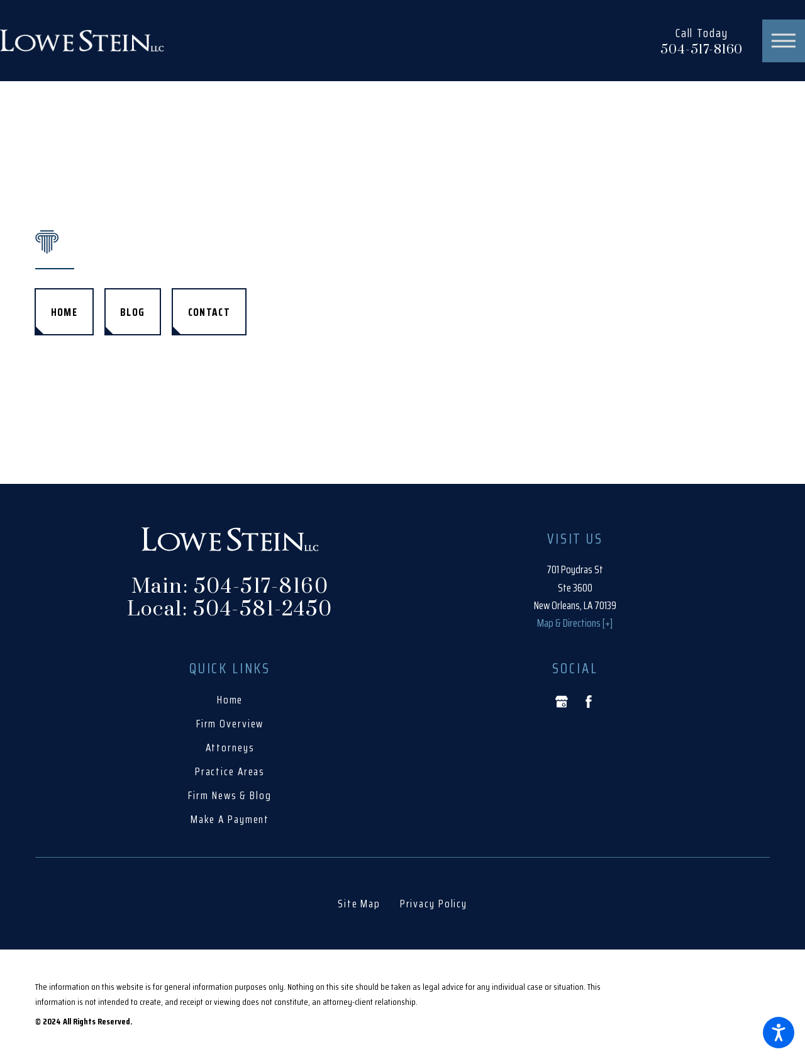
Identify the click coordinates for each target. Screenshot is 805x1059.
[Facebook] (589, 702)
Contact (209, 312)
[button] (778, 1032)
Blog (132, 312)
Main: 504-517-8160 (229, 587)
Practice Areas (230, 771)
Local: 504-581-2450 (230, 609)
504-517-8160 (701, 50)
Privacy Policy (433, 903)
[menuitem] (229, 699)
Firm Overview (230, 723)
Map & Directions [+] (575, 623)
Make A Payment (230, 819)
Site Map (359, 903)
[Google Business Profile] (562, 702)
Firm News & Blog (229, 795)
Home (64, 312)
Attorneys (230, 747)
